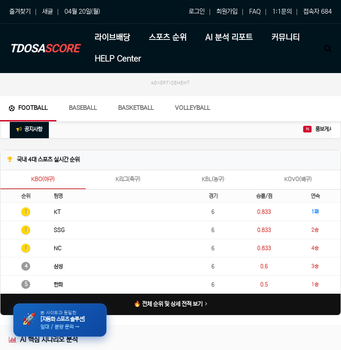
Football (28, 108)
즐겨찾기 (20, 11)
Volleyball (192, 108)
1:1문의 (282, 11)
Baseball (83, 108)
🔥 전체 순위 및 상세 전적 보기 (171, 304)
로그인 (197, 11)
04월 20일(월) (82, 11)
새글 (47, 11)
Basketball (136, 108)
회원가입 (227, 11)
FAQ (255, 11)
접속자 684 (317, 11)
